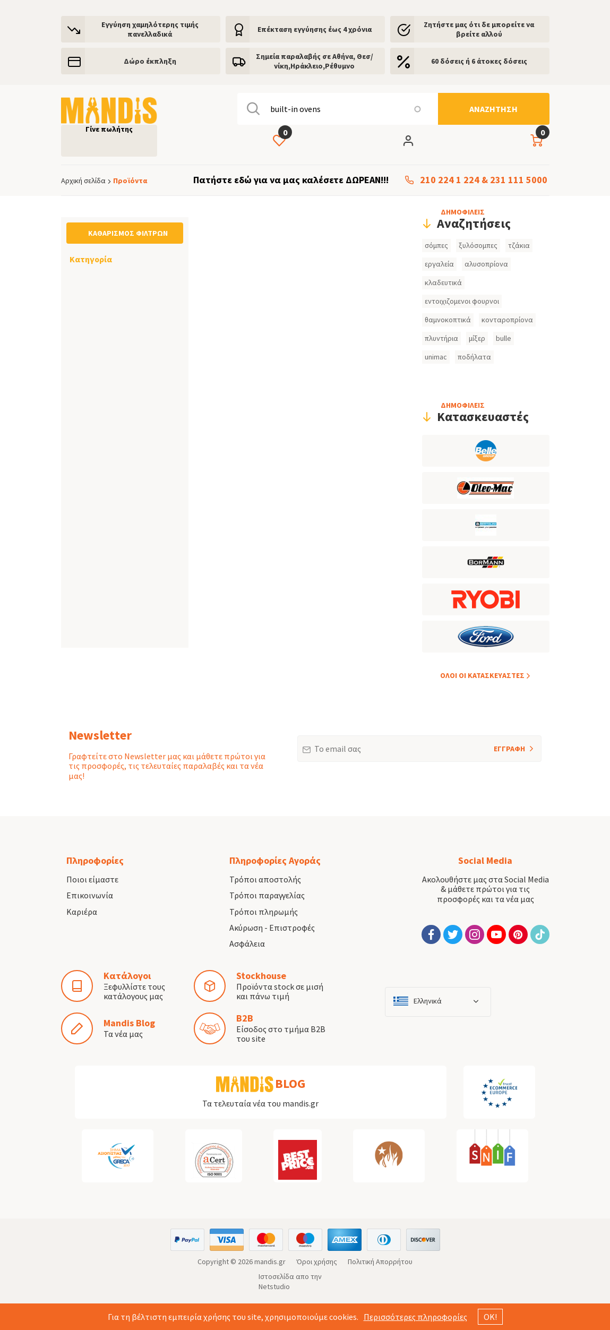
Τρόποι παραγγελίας (267, 895)
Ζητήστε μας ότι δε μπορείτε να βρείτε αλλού (479, 29)
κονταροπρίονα (507, 319)
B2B (244, 1018)
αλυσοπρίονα (486, 264)
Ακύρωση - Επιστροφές (272, 927)
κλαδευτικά (443, 282)
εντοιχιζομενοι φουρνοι (462, 301)
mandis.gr (270, 1261)
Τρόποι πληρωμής (263, 911)
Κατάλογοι (127, 975)
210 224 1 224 (449, 180)
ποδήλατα (474, 357)
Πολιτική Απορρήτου (380, 1261)
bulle (503, 338)
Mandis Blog (129, 1023)
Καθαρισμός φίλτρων (128, 233)
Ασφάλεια (247, 943)
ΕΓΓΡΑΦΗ (495, 744)
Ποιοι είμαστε (92, 879)
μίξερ (477, 338)
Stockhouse (261, 975)
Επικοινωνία (89, 895)
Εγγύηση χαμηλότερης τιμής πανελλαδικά (150, 29)
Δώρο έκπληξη (150, 61)
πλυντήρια (441, 338)
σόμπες (436, 245)
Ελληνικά (428, 1001)
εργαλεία (439, 264)
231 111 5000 (518, 180)
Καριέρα (81, 911)
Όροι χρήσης (316, 1261)
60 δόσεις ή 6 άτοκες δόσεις (479, 61)
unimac (436, 357)
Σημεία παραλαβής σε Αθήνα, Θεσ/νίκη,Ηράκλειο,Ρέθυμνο (314, 61)
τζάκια (519, 245)
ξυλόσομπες (478, 245)
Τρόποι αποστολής (265, 879)
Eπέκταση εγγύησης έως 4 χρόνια (314, 29)
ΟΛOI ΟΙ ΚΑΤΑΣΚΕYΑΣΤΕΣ (482, 675)
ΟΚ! (490, 1316)
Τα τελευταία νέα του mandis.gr (260, 1103)
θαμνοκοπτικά (448, 319)
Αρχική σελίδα (83, 180)
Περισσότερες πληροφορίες (415, 1317)
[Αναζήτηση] (493, 109)
